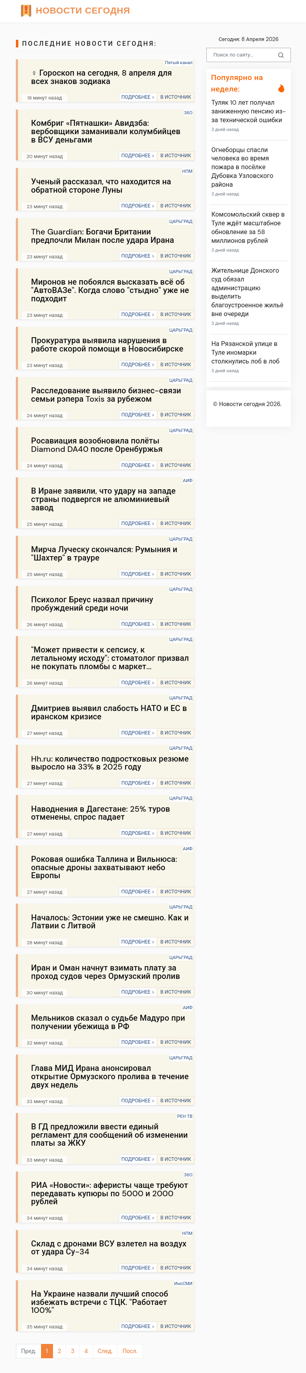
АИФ (187, 480)
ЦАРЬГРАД (180, 221)
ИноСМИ (183, 1283)
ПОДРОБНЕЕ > (137, 97)
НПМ (187, 171)
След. (105, 1351)
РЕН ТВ (184, 1116)
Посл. (129, 1351)
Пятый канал (178, 62)
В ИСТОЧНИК (175, 97)
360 (188, 112)
